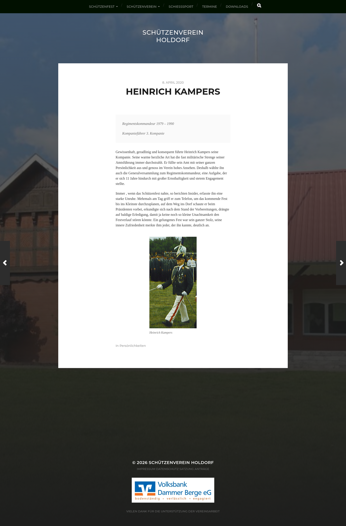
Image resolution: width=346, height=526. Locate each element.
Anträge (202, 469)
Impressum (146, 469)
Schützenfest (102, 7)
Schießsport (181, 7)
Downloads (237, 7)
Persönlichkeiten (133, 346)
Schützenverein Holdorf (173, 36)
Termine (209, 7)
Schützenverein (141, 7)
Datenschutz (167, 469)
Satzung (186, 469)
